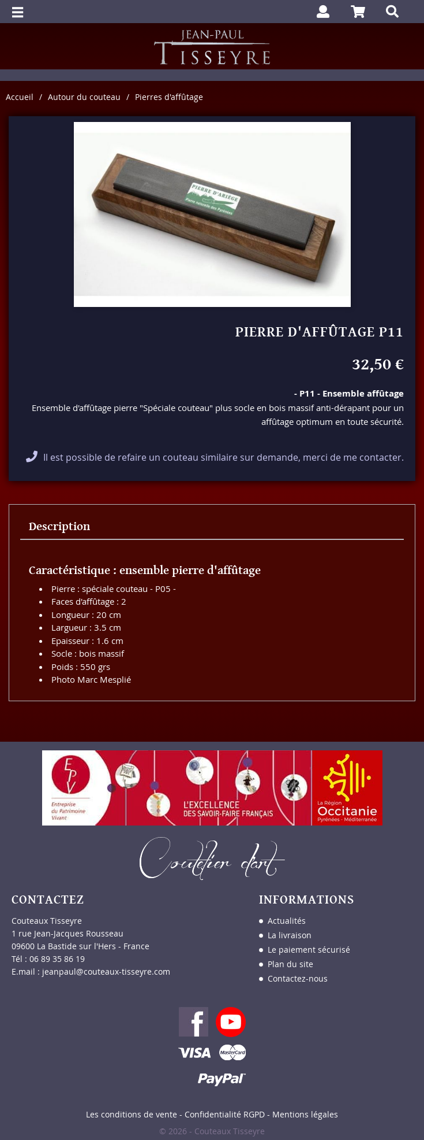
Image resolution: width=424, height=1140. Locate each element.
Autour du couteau (84, 96)
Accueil (19, 96)
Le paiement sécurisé (309, 949)
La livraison (290, 935)
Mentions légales (305, 1114)
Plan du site (290, 963)
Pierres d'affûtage (169, 96)
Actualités (287, 920)
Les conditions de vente (131, 1114)
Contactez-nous (298, 978)
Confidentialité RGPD (225, 1114)
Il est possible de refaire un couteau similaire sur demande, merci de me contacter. (223, 457)
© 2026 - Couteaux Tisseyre (212, 1131)
